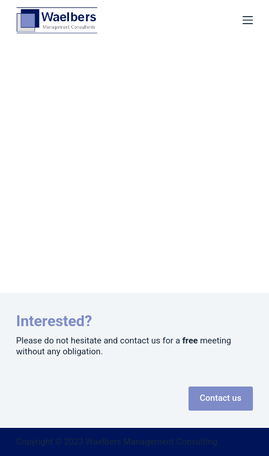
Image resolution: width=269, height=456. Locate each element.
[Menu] (248, 20)
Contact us (220, 398)
